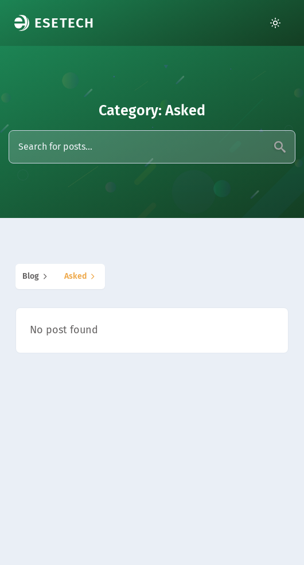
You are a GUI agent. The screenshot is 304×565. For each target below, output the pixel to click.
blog (36, 276)
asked (81, 276)
